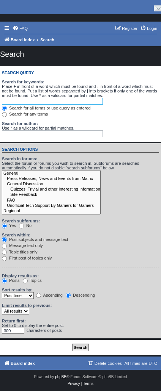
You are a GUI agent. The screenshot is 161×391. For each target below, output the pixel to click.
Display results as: (20, 276)
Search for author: (20, 123)
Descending (80, 295)
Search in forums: (20, 158)
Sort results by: (17, 290)
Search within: (16, 235)
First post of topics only (27, 258)
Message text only (22, 245)
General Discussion (51, 184)
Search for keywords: (23, 82)
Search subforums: (21, 221)
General (51, 173)
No (25, 225)
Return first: (14, 321)
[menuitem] (20, 28)
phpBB (60, 377)
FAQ (51, 200)
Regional (51, 211)
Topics (32, 280)
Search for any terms (25, 114)
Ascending (49, 295)
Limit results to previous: (27, 305)
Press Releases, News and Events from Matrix (51, 178)
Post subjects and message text (35, 239)
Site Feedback (51, 194)
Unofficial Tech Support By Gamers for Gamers (51, 205)
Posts (11, 280)
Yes (9, 225)
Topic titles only (19, 252)
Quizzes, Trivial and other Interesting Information (51, 189)
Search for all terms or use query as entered (46, 108)
